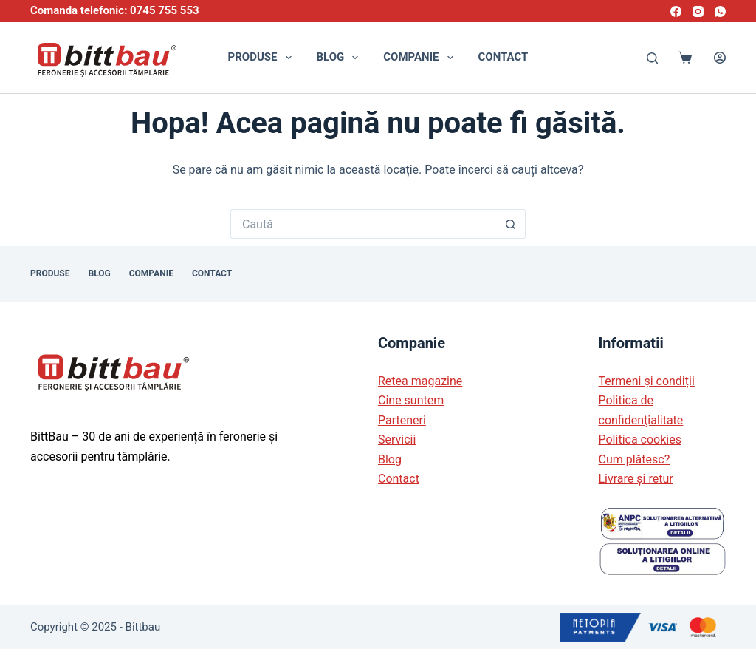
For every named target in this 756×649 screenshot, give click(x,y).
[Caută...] (363, 224)
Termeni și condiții (647, 381)
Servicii (397, 439)
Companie (420, 58)
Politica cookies (640, 439)
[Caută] (652, 58)
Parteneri (402, 420)
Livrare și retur (636, 479)
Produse (263, 58)
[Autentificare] (720, 58)
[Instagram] (698, 11)
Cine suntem (411, 400)
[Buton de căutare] (511, 224)
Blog (341, 58)
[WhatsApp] (720, 11)
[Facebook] (675, 11)
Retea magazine (420, 381)
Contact (503, 57)
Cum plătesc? (634, 459)
